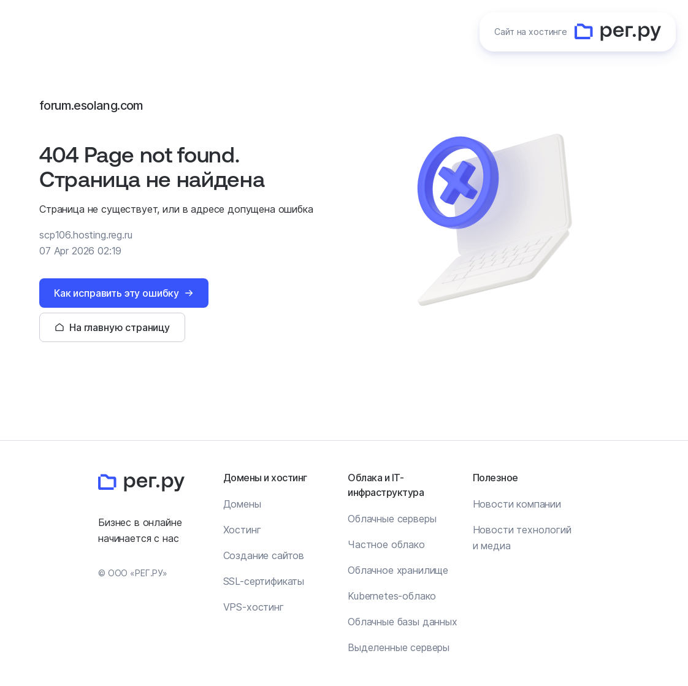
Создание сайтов (264, 555)
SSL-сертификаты (264, 581)
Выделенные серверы (398, 647)
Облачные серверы (392, 519)
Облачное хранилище (398, 570)
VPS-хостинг (253, 607)
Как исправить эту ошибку (116, 293)
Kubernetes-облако (392, 596)
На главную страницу (119, 327)
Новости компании (517, 504)
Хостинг (242, 530)
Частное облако (386, 544)
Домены (242, 504)
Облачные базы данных (402, 621)
